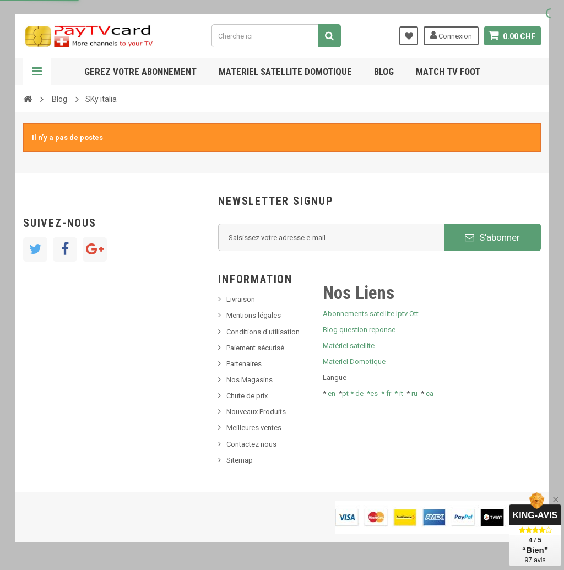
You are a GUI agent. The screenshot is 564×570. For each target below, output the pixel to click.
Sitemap (239, 460)
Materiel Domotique (354, 361)
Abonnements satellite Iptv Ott (371, 314)
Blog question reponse (359, 329)
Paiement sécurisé (255, 348)
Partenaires (244, 364)
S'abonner (492, 237)
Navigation (37, 71)
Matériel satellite (349, 345)
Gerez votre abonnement (140, 71)
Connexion (451, 35)
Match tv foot (448, 71)
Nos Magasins (249, 380)
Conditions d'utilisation (263, 332)
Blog (384, 71)
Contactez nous (251, 444)
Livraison (240, 299)
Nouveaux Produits (256, 412)
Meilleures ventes (253, 428)
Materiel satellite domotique (285, 71)
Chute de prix (247, 396)
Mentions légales (253, 315)
